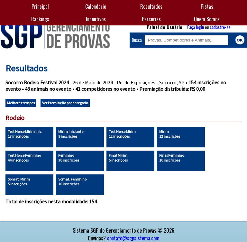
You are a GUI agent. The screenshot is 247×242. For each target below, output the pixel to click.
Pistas (207, 6)
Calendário (95, 6)
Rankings (40, 19)
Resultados (151, 6)
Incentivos (96, 19)
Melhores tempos (21, 102)
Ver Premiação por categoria (65, 102)
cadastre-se (220, 26)
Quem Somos (207, 19)
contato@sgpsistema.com (133, 238)
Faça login (195, 26)
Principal (40, 6)
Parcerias (151, 19)
